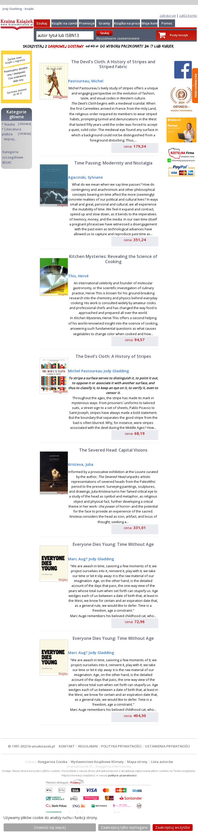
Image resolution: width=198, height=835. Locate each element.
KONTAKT (67, 746)
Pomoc (166, 23)
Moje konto (151, 23)
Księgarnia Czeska (52, 761)
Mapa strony (137, 761)
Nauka (9, 124)
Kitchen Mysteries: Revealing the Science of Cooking (113, 259)
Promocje (87, 23)
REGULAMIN (88, 746)
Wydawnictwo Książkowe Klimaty (97, 761)
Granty (104, 23)
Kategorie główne (16, 114)
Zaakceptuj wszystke (172, 827)
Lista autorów (162, 761)
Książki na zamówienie (70, 23)
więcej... (10, 139)
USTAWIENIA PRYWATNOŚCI (167, 746)
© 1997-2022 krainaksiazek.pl (31, 746)
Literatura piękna (11, 131)
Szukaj (41, 23)
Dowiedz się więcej (50, 827)
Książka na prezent (129, 23)
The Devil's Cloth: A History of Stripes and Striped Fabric (113, 64)
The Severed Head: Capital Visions (113, 450)
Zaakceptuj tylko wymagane (124, 827)
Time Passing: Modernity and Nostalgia (113, 163)
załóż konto (188, 15)
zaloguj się (168, 15)
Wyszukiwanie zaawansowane (117, 38)
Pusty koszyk (179, 35)
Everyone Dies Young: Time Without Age (113, 544)
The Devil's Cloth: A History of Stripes (113, 356)
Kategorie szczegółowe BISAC (12, 156)
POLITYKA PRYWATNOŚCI (121, 746)
